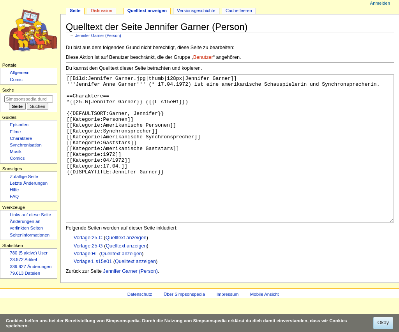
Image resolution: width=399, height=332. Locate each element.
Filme (15, 131)
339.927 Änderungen (30, 266)
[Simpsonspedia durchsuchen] (28, 98)
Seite (75, 10)
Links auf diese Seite (30, 214)
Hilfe (14, 189)
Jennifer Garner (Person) (98, 35)
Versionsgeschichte (196, 10)
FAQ (14, 196)
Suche (8, 90)
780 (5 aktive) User (29, 253)
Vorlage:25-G (88, 275)
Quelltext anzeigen (126, 267)
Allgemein (19, 72)
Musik (15, 151)
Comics (17, 158)
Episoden (19, 124)
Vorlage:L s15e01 (93, 290)
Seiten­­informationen (29, 235)
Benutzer (203, 57)
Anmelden (380, 3)
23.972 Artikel (23, 259)
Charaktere (21, 138)
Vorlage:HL (86, 283)
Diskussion (101, 10)
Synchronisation (26, 145)
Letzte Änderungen (29, 183)
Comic (16, 79)
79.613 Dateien (25, 273)
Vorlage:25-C (88, 267)
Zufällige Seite (24, 176)
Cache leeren (239, 10)
